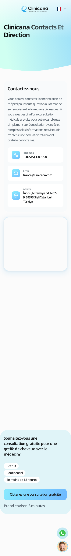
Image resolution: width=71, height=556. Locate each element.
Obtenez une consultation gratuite (35, 494)
